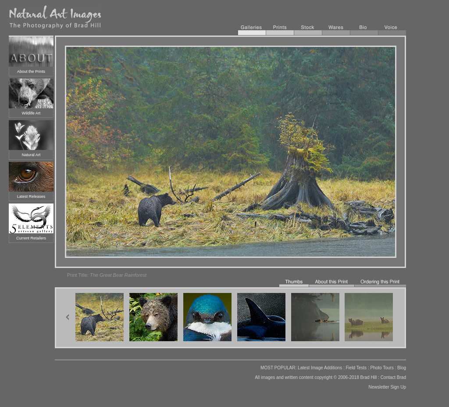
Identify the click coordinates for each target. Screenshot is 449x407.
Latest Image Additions (320, 367)
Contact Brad (393, 377)
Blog (401, 367)
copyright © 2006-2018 (336, 377)
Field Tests (356, 367)
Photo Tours (381, 367)
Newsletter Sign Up (387, 387)
